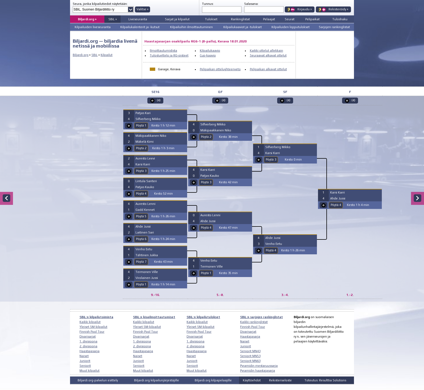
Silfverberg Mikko (148, 119)
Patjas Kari (143, 113)
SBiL (94, 54)
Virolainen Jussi (146, 277)
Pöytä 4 (141, 193)
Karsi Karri (142, 164)
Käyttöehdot (252, 380)
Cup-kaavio (208, 55)
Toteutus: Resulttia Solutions (325, 380)
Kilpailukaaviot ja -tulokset (242, 27)
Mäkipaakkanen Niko (150, 135)
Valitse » (142, 9)
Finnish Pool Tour (92, 331)
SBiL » (112, 19)
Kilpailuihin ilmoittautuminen (191, 27)
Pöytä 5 (141, 216)
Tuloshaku (339, 19)
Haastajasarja (90, 351)
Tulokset (211, 19)
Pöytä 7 (141, 261)
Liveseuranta (137, 19)
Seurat (289, 19)
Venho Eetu (143, 249)
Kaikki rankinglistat (254, 322)
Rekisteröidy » (338, 9)
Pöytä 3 (141, 170)
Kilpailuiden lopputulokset (290, 27)
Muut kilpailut (90, 370)
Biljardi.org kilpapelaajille (213, 380)
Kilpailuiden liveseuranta (93, 27)
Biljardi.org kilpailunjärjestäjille (156, 380)
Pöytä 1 (141, 125)
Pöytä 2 (141, 148)
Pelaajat (269, 19)
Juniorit (85, 360)
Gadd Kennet (145, 209)
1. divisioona (88, 341)
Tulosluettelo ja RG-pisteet (169, 55)
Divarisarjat (88, 336)
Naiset (84, 356)
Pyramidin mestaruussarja (259, 365)
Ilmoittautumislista (163, 50)
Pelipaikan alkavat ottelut (268, 69)
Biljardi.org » (87, 19)
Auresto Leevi (145, 158)
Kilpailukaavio (210, 50)
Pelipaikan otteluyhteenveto (220, 69)
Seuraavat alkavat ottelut (268, 55)
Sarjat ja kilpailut (177, 19)
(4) (159, 100)
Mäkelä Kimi (144, 141)
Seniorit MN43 (250, 351)
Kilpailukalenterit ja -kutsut (140, 27)
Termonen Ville (146, 272)
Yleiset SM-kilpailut (93, 326)
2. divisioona (88, 346)
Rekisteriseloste (280, 380)
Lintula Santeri (146, 181)
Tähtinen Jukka (146, 255)
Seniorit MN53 (250, 356)
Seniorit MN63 (250, 360)
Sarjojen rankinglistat (334, 27)
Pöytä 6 (141, 239)
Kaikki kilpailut (90, 322)
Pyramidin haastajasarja (257, 370)
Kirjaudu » (304, 9)
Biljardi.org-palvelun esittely (98, 380)
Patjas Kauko (144, 187)
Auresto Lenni (145, 203)
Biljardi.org (80, 54)
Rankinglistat (240, 19)
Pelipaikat (312, 19)
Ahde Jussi (143, 226)
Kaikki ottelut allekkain (266, 50)
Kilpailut (106, 54)
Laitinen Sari (144, 232)
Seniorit (85, 365)
